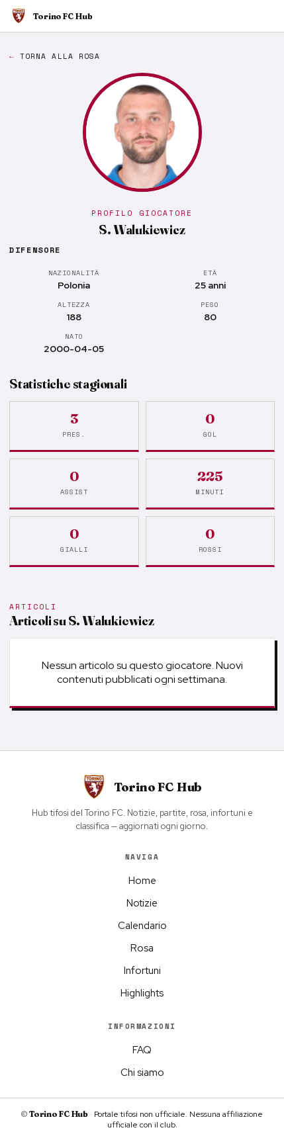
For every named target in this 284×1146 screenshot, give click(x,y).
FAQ (142, 1050)
